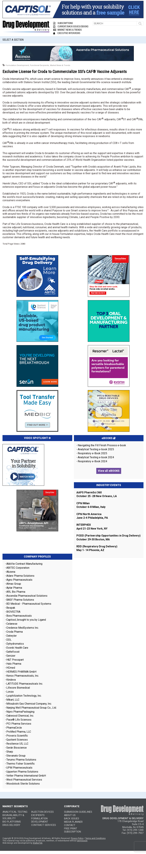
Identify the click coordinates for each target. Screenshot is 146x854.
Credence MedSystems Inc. (22, 627)
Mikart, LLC (12, 699)
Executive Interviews (66, 33)
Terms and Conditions (95, 838)
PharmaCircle (14, 727)
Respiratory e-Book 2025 (92, 453)
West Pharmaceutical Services (24, 779)
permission (82, 841)
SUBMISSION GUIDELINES (78, 811)
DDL (9, 639)
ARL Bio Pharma (15, 591)
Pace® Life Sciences (18, 719)
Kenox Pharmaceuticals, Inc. (22, 675)
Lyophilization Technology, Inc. (24, 695)
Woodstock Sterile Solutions (23, 783)
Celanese (11, 623)
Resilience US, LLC (17, 743)
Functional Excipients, (39, 65)
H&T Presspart (15, 659)
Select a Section (13, 39)
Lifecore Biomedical (18, 687)
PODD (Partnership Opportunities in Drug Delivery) (108, 535)
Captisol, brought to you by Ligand (26, 619)
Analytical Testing (15, 811)
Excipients (38, 815)
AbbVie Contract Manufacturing (24, 563)
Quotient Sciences (17, 739)
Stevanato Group (16, 755)
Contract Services (43, 825)
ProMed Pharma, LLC (18, 731)
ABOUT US (70, 815)
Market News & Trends (67, 29)
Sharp (9, 751)
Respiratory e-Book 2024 (92, 461)
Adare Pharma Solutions (20, 575)
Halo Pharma (13, 663)
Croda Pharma (14, 631)
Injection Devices (42, 811)
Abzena (10, 571)
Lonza (10, 691)
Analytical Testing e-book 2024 (96, 457)
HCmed (10, 667)
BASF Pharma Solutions (20, 599)
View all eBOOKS (108, 470)
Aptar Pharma (14, 587)
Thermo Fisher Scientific (20, 763)
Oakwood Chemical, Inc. (20, 715)
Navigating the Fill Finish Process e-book (102, 445)
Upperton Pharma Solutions (22, 771)
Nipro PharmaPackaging (20, 711)
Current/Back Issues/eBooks (70, 26)
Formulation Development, (17, 65)
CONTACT (69, 825)
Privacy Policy (77, 838)
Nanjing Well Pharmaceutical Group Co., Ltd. (31, 707)
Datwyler (11, 635)
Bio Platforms (12, 821)
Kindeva (11, 679)
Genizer (10, 655)
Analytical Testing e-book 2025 (96, 449)
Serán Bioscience (16, 747)
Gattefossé (13, 651)
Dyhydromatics (15, 643)
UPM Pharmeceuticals (19, 767)
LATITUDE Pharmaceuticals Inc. (24, 683)
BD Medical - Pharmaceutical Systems (28, 603)
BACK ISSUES (71, 818)
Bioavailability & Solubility (13, 817)
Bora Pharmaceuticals (19, 615)
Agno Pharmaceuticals (19, 579)
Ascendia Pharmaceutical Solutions (26, 595)
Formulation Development (39, 820)
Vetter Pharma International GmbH (26, 775)
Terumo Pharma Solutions (21, 759)
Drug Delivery (11, 825)
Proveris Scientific (17, 735)
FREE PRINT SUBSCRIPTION (72, 830)
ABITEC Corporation (17, 567)
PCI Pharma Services (18, 723)
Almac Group (13, 583)
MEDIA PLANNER (73, 821)
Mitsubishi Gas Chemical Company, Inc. (29, 703)
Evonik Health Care (17, 647)
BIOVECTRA (13, 611)
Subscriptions (63, 23)
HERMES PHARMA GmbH (21, 671)
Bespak (10, 607)
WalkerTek (37, 843)
